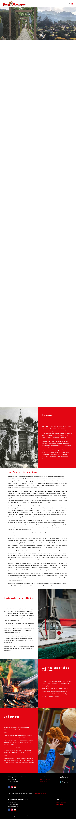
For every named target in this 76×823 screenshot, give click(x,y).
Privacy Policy (43, 781)
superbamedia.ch (38, 793)
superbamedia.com (38, 816)
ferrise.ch (45, 793)
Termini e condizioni (45, 779)
